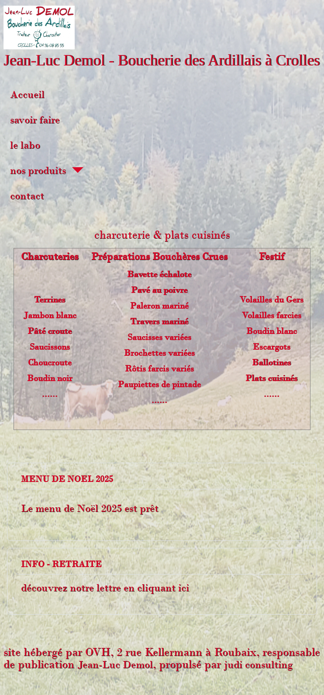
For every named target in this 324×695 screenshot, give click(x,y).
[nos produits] (74, 170)
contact (27, 195)
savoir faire (35, 120)
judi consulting (258, 664)
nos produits (38, 170)
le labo (25, 145)
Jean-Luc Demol (115, 664)
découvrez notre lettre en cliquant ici (105, 587)
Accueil (27, 94)
